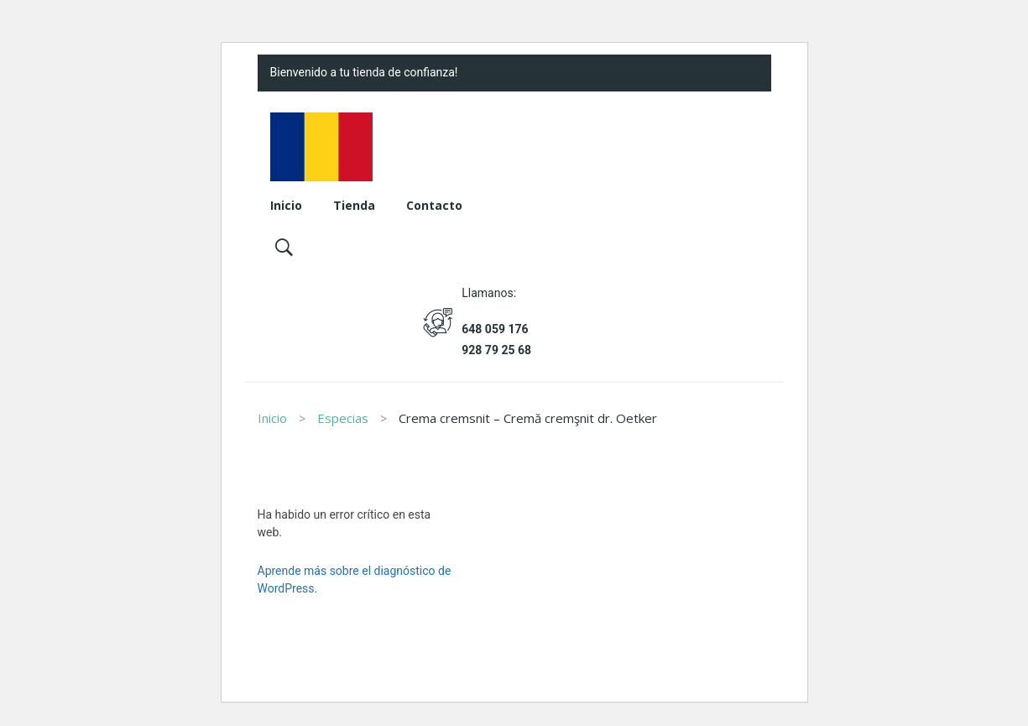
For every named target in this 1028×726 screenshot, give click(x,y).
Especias (342, 418)
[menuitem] (286, 206)
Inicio (272, 418)
